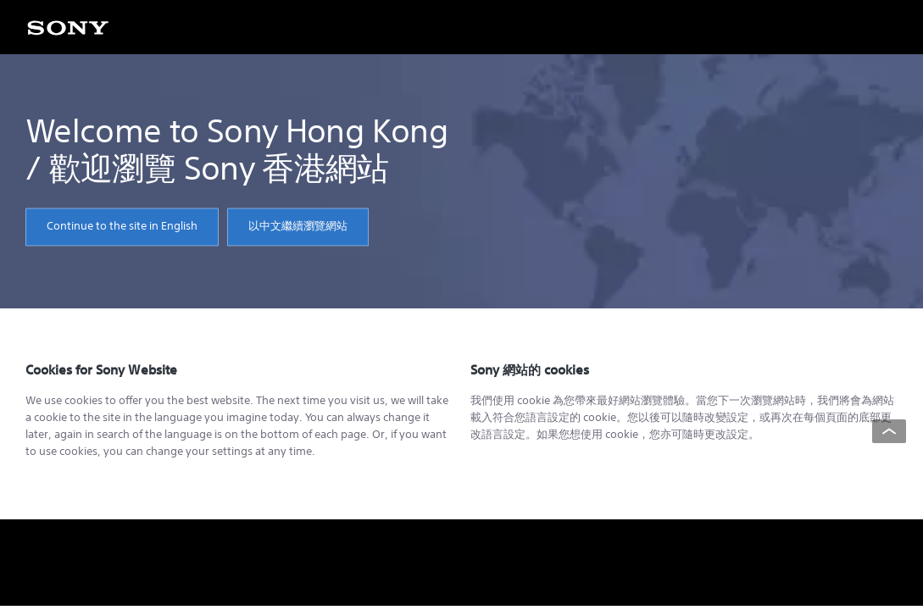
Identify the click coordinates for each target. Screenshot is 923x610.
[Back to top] (889, 431)
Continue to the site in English (122, 226)
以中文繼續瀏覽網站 (298, 226)
